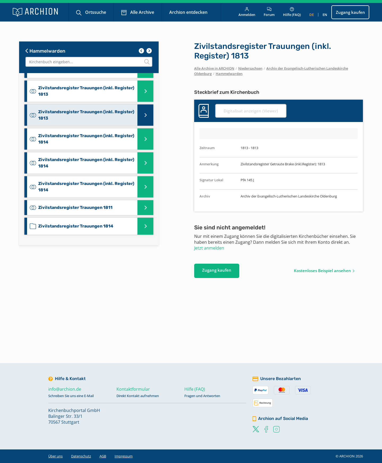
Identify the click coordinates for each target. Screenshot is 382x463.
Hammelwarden (45, 51)
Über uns (55, 456)
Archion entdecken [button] (189, 12)
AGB (102, 456)
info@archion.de (64, 389)
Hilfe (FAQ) (292, 12)
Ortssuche (95, 12)
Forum (269, 12)
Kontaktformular (133, 389)
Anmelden (246, 12)
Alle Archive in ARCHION (214, 68)
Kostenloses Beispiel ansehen (322, 270)
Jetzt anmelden (209, 248)
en (325, 14)
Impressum (124, 456)
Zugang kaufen (350, 12)
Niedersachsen (250, 68)
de (311, 14)
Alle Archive (141, 12)
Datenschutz (81, 456)
